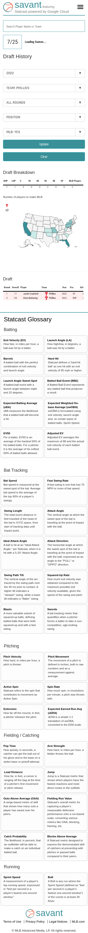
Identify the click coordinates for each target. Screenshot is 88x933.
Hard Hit (53, 358)
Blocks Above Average (62, 836)
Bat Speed (10, 480)
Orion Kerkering (30, 298)
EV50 (7, 433)
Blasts (8, 609)
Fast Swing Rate (57, 480)
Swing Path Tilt (14, 575)
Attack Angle (55, 510)
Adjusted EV (55, 433)
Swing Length (13, 510)
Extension (10, 708)
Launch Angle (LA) (59, 340)
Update (44, 144)
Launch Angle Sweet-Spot (20, 380)
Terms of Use (12, 921)
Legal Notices (58, 921)
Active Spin (11, 686)
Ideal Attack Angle (15, 540)
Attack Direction (57, 540)
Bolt (50, 877)
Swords (52, 609)
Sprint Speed (12, 877)
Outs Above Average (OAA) (21, 798)
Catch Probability (15, 836)
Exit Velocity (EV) (15, 340)
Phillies (52, 293)
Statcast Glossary (28, 319)
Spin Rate (53, 686)
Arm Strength (56, 745)
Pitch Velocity (12, 656)
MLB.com (78, 921)
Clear (44, 157)
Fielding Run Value (59, 798)
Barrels (8, 358)
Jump (50, 771)
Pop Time (10, 745)
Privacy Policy (36, 921)
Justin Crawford (30, 293)
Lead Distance (13, 771)
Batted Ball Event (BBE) (62, 380)
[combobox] (44, 26)
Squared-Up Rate (58, 575)
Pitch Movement (58, 656)
